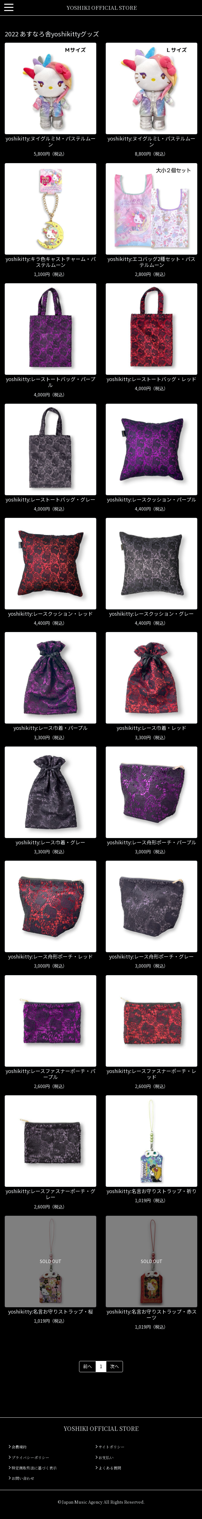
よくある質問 (108, 1467)
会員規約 (18, 1446)
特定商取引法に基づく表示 (33, 1467)
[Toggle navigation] (9, 7)
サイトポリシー (110, 1446)
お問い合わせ (21, 1478)
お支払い (105, 1457)
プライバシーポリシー (29, 1457)
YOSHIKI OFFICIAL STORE (101, 7)
